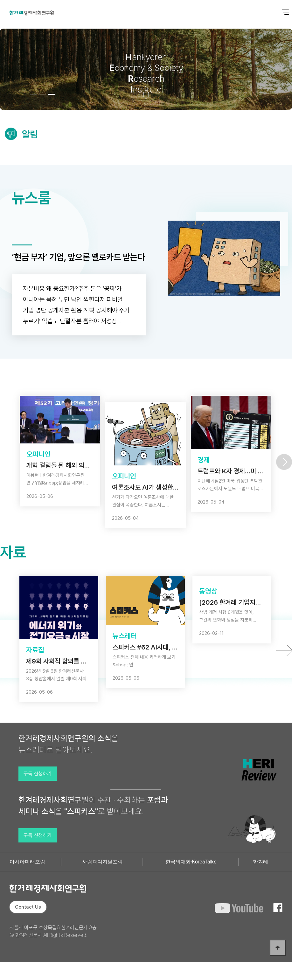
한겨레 (260, 862)
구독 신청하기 (38, 774)
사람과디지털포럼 (102, 862)
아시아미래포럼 (27, 862)
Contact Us (28, 907)
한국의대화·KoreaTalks (191, 862)
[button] (33, 94)
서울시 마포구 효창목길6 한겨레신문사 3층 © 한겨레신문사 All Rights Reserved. (53, 931)
